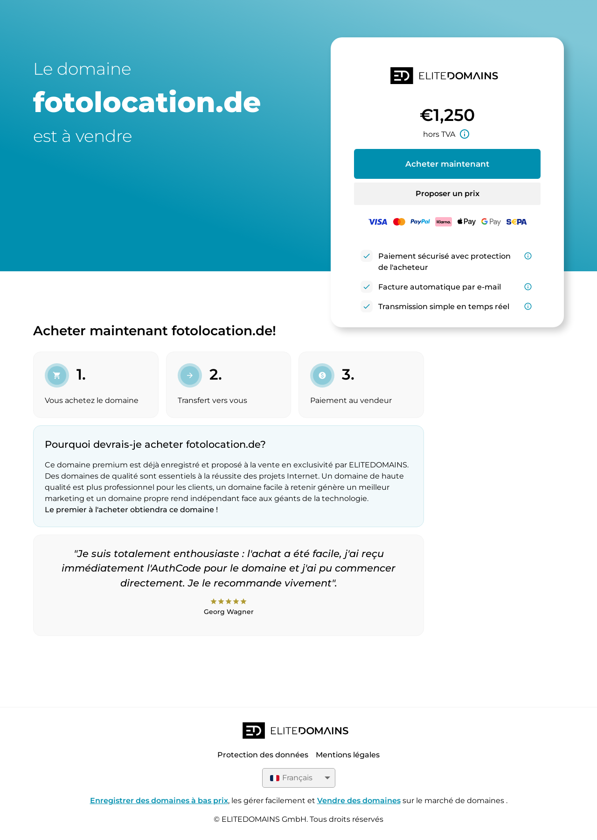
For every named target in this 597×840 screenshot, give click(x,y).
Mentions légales (348, 754)
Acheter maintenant (447, 164)
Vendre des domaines (359, 800)
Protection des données (262, 754)
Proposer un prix (447, 193)
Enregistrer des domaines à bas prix (159, 800)
